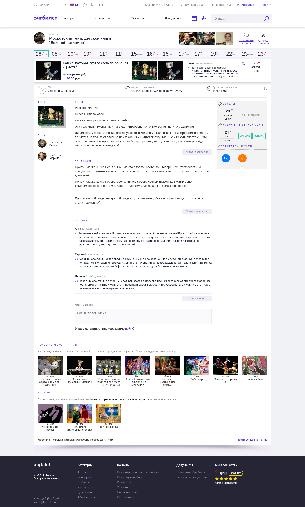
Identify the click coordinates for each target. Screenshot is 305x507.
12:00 (41, 54)
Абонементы (86, 497)
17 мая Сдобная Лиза (255, 378)
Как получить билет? (159, 4)
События (137, 18)
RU (77, 5)
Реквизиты (124, 482)
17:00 (89, 54)
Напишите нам (221, 4)
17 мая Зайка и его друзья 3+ (225, 379)
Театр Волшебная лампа (252, 439)
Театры (68, 18)
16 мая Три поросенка (109, 425)
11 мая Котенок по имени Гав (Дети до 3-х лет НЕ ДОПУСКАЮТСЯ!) (109, 380)
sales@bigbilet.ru (45, 502)
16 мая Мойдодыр (196, 378)
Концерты (102, 18)
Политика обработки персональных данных (191, 475)
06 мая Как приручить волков (50, 427)
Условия (122, 487)
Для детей (173, 18)
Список (245, 136)
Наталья (80, 276)
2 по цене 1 (85, 487)
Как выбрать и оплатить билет (138, 472)
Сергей (79, 254)
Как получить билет (131, 477)
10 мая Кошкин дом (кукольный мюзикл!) (80, 379)
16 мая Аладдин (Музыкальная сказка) (167, 380)
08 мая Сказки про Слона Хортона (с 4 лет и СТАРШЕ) (50, 380)
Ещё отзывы (197, 298)
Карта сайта (126, 497)
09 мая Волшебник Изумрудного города (79, 427)
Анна (78, 228)
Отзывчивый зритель (246, 42)
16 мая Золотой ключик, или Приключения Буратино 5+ (138, 380)
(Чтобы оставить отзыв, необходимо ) (104, 328)
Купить (258, 136)
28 (255, 63)
